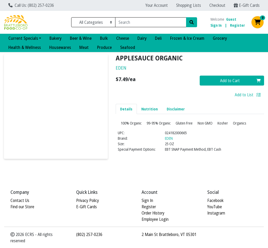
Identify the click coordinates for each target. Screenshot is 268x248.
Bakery (55, 38)
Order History (153, 213)
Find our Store (22, 207)
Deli (158, 38)
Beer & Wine (81, 38)
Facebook (215, 200)
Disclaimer (176, 108)
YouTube (214, 207)
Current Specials (23, 38)
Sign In (216, 25)
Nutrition (149, 108)
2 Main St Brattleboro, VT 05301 (169, 234)
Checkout (217, 5)
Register (237, 25)
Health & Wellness (24, 47)
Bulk (104, 38)
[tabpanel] (190, 143)
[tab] (126, 109)
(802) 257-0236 (89, 234)
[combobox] (150, 22)
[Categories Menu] (93, 22)
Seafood (127, 47)
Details (126, 108)
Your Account (157, 5)
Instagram (216, 213)
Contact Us (19, 200)
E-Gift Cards (247, 5)
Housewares (60, 47)
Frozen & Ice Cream (187, 38)
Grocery (220, 38)
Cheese (122, 38)
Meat (84, 47)
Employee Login (155, 219)
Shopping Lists (188, 5)
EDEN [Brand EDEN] (169, 148)
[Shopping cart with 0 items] (257, 22)
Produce (104, 47)
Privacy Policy (87, 200)
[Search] (150, 22)
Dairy (142, 38)
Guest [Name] (231, 19)
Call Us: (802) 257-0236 (31, 5)
